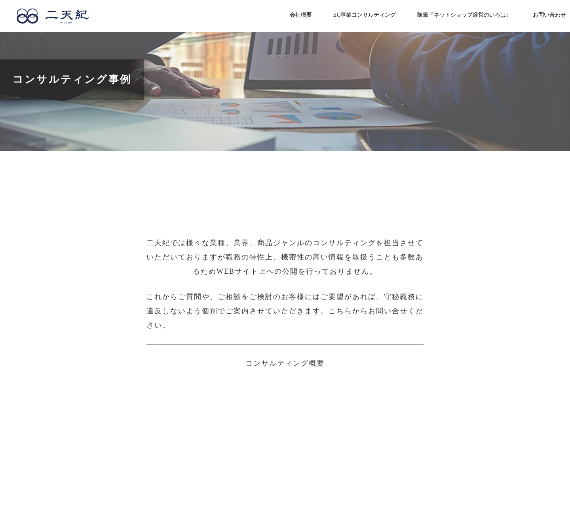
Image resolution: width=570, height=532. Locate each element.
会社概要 (301, 14)
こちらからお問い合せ (368, 311)
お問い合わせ (549, 14)
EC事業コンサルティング (364, 14)
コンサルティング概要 (285, 363)
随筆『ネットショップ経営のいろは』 (464, 14)
